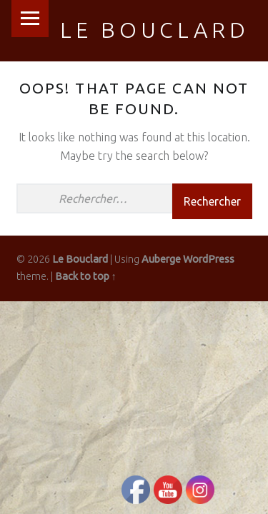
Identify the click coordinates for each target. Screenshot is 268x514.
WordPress (208, 259)
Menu (30, 18)
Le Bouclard (154, 30)
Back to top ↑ (85, 276)
